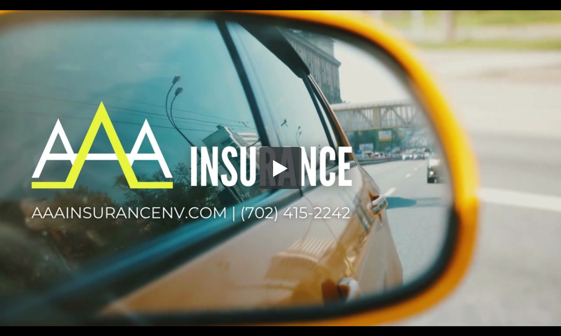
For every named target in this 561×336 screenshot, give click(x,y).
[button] (280, 168)
